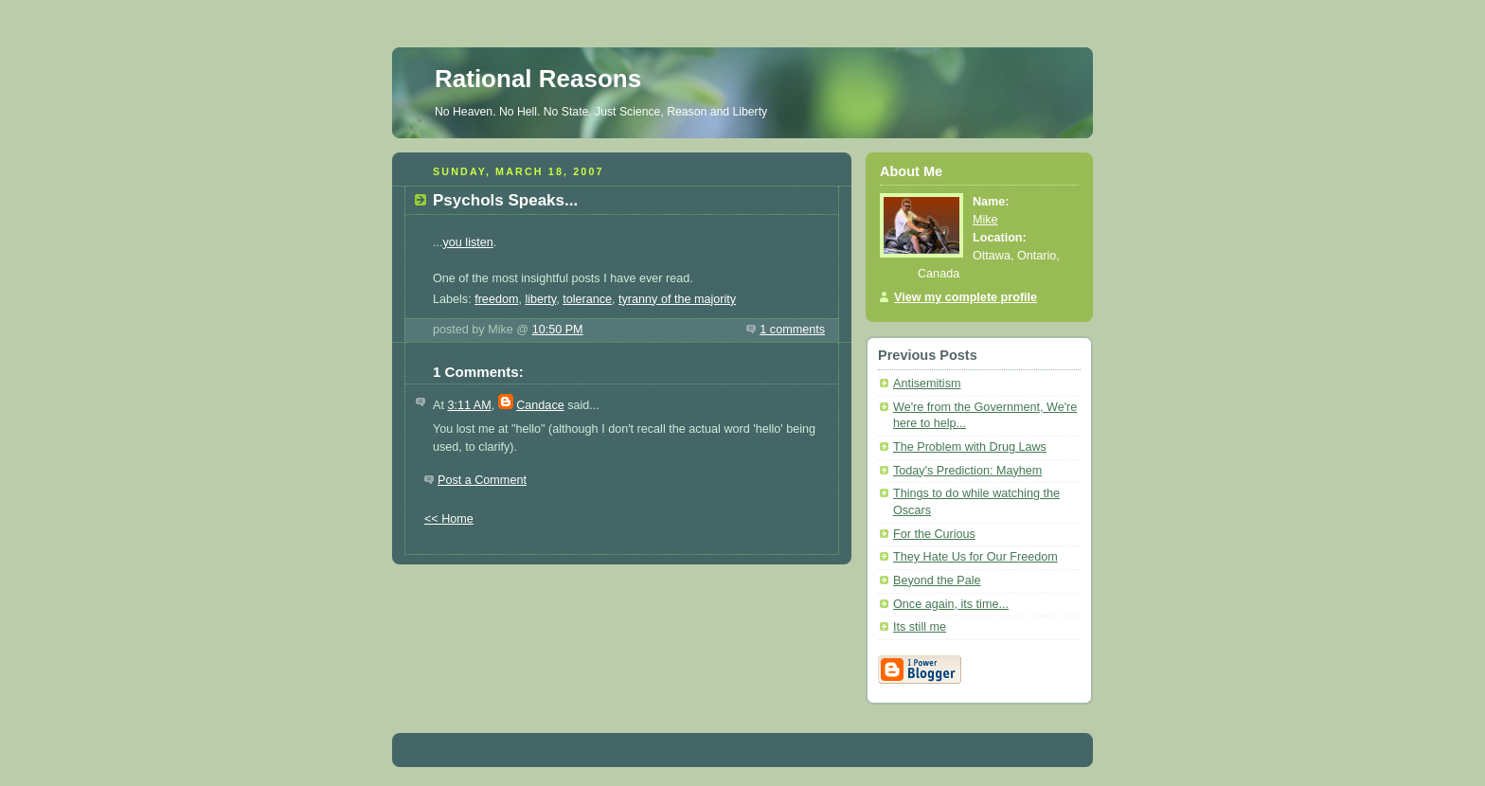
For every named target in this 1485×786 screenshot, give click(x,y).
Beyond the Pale (937, 580)
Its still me (919, 627)
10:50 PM (557, 329)
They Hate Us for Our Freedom (975, 556)
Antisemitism (926, 383)
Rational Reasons (538, 78)
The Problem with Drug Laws (970, 447)
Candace (540, 405)
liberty (540, 299)
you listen (468, 242)
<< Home (449, 519)
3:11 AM (469, 405)
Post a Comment (482, 480)
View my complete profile (965, 297)
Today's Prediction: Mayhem (967, 470)
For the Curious (934, 534)
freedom (496, 299)
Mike (985, 219)
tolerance (587, 299)
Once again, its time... (951, 604)
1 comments (792, 329)
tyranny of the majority (677, 299)
